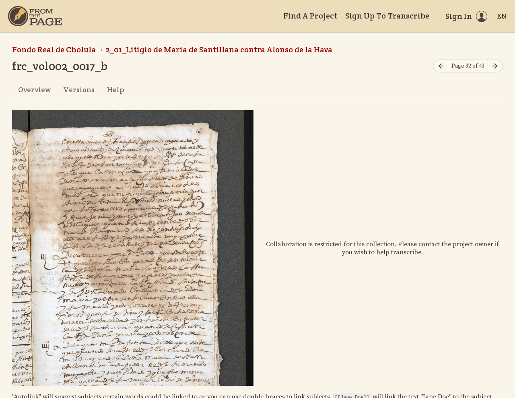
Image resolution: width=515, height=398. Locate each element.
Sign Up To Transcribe (387, 15)
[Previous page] (440, 66)
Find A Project (310, 15)
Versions (79, 89)
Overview (34, 89)
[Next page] (495, 66)
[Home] (35, 16)
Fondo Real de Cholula (54, 49)
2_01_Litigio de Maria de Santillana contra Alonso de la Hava (218, 49)
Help (115, 89)
